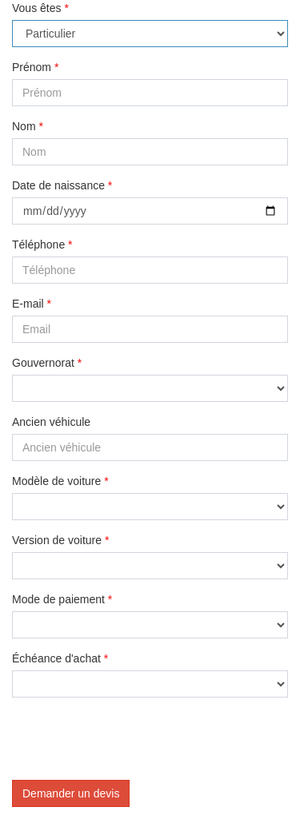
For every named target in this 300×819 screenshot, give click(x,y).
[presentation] (133, 741)
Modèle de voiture (60, 481)
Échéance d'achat (60, 658)
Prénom (35, 67)
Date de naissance (62, 185)
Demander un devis (70, 793)
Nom (27, 126)
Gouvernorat (47, 362)
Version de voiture (60, 540)
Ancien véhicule (51, 421)
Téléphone (42, 244)
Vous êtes (40, 8)
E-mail (31, 303)
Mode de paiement (62, 599)
